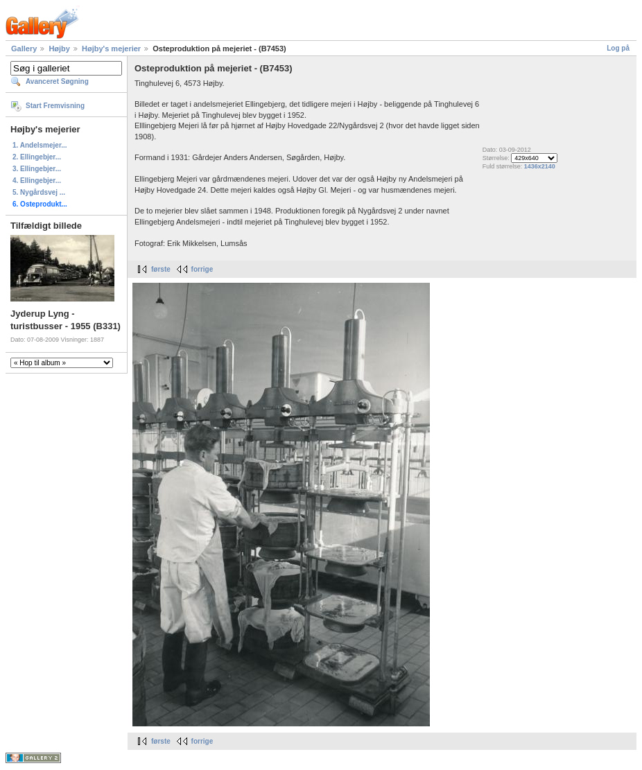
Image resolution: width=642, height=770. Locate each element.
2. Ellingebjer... (36, 157)
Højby (59, 48)
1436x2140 (539, 166)
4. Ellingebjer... (36, 180)
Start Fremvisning (55, 106)
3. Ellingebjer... (36, 169)
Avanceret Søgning (57, 81)
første (161, 269)
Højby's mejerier (111, 48)
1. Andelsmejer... (39, 145)
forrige (202, 269)
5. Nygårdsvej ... (38, 192)
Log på (618, 48)
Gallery (24, 48)
